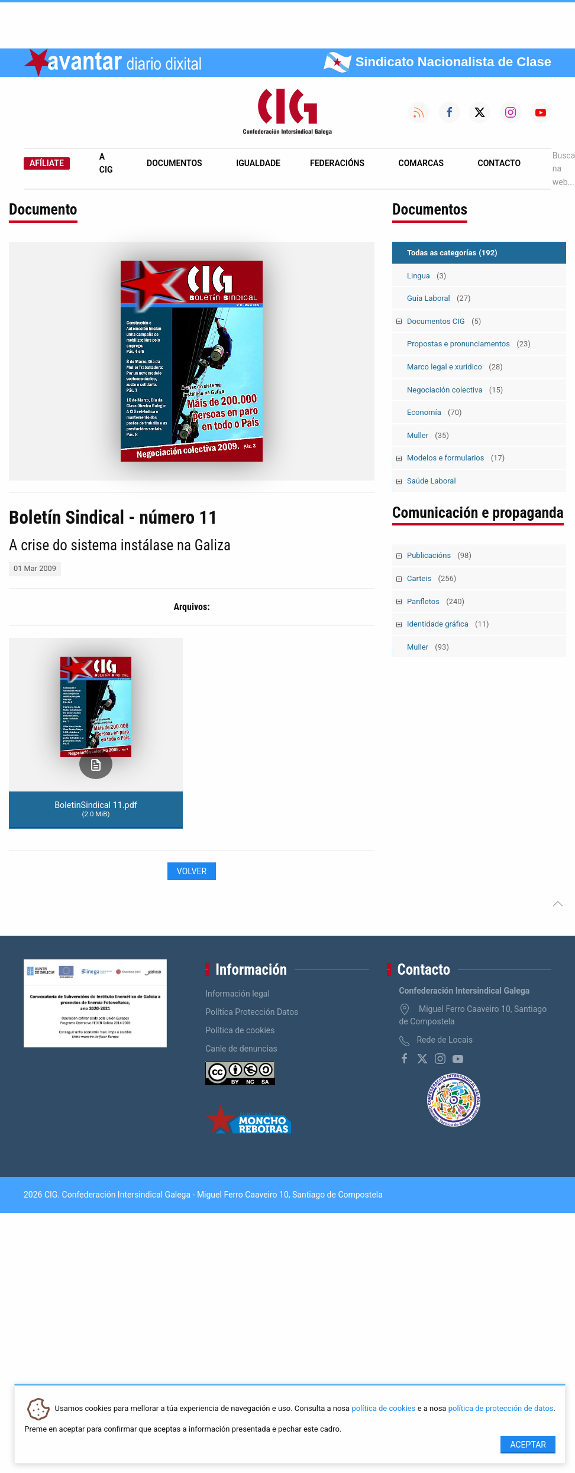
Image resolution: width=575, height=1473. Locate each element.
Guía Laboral (439, 298)
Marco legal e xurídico (455, 366)
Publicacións (439, 555)
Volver (191, 871)
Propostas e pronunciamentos (469, 343)
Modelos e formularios (456, 457)
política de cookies (383, 1408)
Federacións (337, 163)
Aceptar (528, 1444)
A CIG (106, 163)
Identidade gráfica (448, 623)
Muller (428, 435)
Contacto (499, 163)
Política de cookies (239, 1030)
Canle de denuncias (241, 1048)
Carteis (431, 578)
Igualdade (258, 163)
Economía (434, 412)
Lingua (426, 275)
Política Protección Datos (251, 1012)
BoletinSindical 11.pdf (95, 809)
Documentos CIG (444, 321)
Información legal (237, 993)
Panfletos (435, 601)
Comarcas (421, 163)
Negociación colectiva (455, 389)
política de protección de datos (501, 1408)
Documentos (174, 163)
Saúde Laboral (431, 480)
